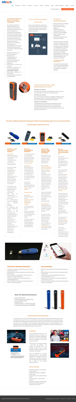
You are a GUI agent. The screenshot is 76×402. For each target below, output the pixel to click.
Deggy (52, 5)
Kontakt (72, 5)
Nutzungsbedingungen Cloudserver (52, 398)
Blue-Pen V (24, 5)
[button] (67, 9)
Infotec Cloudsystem (59, 5)
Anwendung (17, 5)
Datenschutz (62, 398)
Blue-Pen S (30, 5)
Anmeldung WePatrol (55, 9)
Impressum (68, 398)
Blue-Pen (42, 5)
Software (67, 5)
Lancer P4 (36, 5)
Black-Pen (47, 5)
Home (12, 5)
